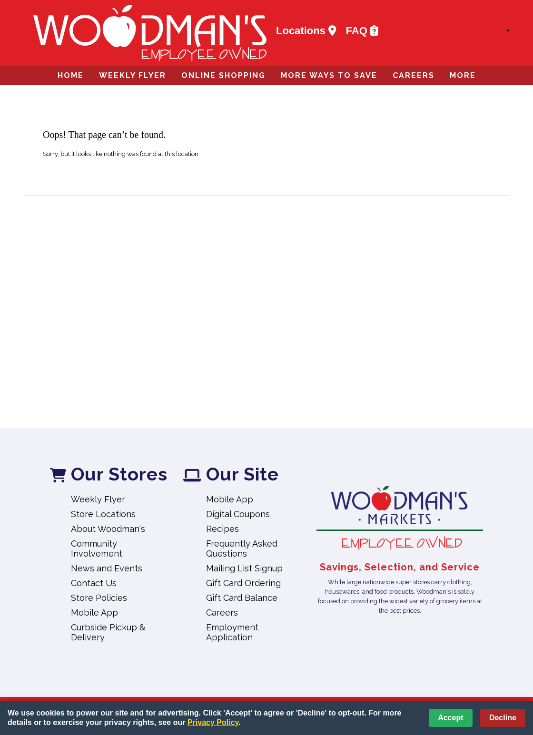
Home (71, 75)
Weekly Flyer (132, 75)
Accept (450, 718)
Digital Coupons (238, 514)
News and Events (106, 568)
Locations (306, 31)
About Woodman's (108, 529)
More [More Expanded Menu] (463, 75)
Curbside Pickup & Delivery (108, 632)
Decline (502, 718)
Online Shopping (223, 75)
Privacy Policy (213, 722)
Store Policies (99, 598)
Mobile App (94, 612)
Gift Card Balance (241, 598)
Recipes (222, 529)
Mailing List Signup (244, 568)
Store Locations (103, 514)
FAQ (362, 31)
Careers (413, 75)
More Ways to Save (329, 75)
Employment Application (232, 632)
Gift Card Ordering (243, 583)
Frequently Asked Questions (241, 549)
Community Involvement (96, 549)
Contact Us (94, 583)
